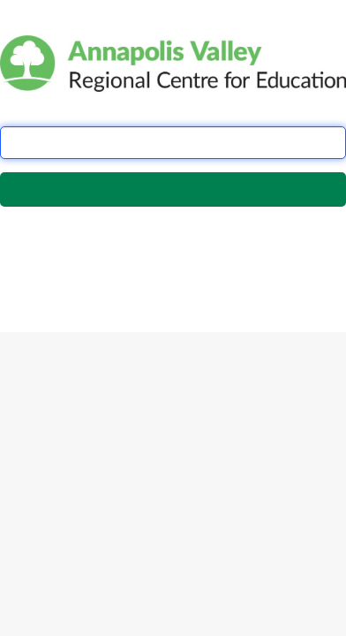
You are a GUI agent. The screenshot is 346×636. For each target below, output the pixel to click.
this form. (85, 269)
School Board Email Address (78, 112)
